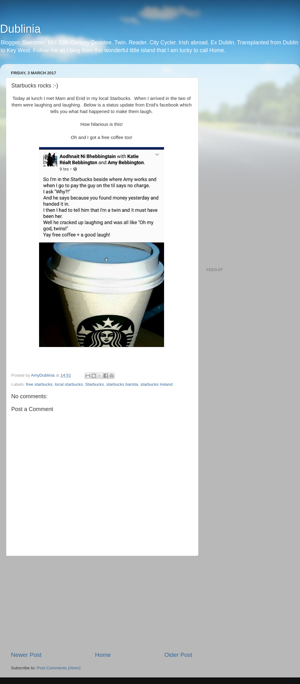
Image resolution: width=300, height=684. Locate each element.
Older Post (178, 655)
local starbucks (69, 384)
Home (103, 655)
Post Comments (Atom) (59, 668)
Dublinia (20, 28)
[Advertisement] (101, 603)
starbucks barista (122, 384)
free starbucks (39, 384)
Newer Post (26, 655)
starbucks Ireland (157, 384)
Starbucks (94, 384)
